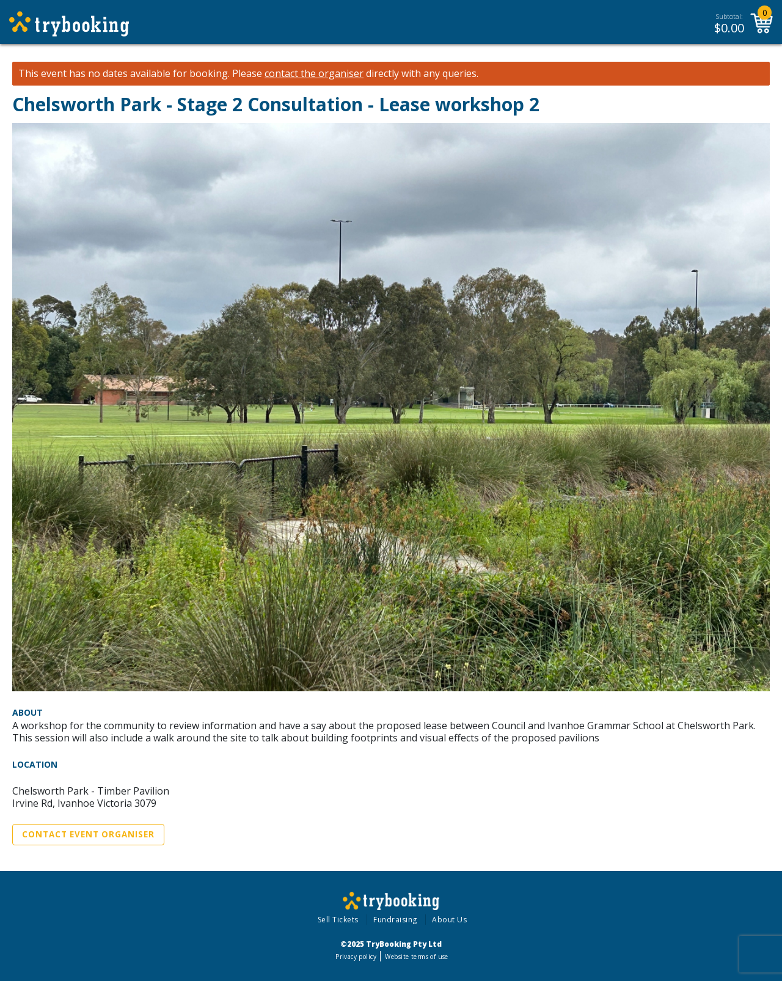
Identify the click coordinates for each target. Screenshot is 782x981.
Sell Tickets (338, 919)
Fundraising (395, 919)
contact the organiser (314, 73)
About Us (449, 919)
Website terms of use (416, 956)
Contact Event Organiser (88, 834)
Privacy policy (355, 956)
